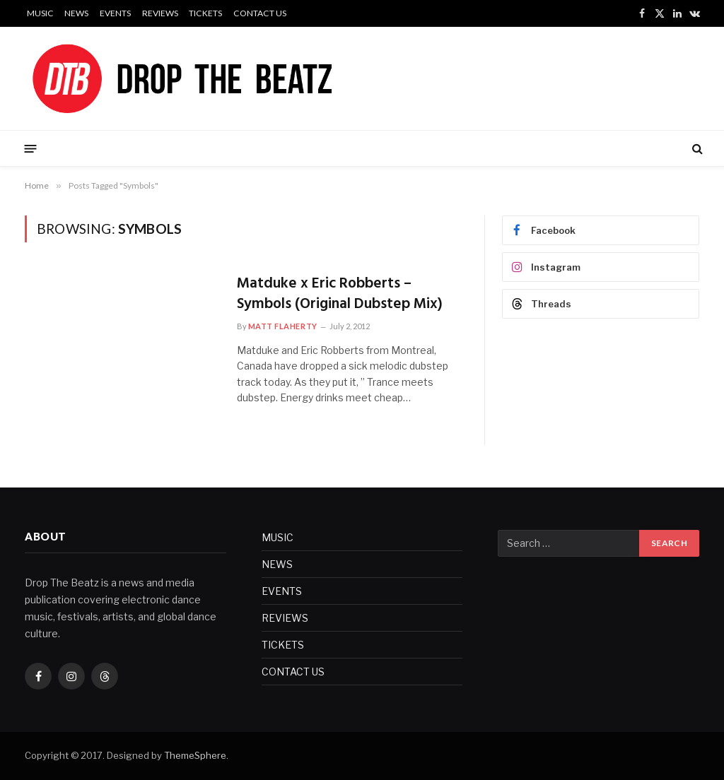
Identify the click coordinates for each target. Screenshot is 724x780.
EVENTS (115, 13)
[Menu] (31, 148)
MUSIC (40, 13)
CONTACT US (259, 13)
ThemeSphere (195, 755)
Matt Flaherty (282, 326)
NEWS (76, 13)
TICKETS (205, 13)
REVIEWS (160, 13)
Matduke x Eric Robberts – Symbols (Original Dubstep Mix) (340, 294)
